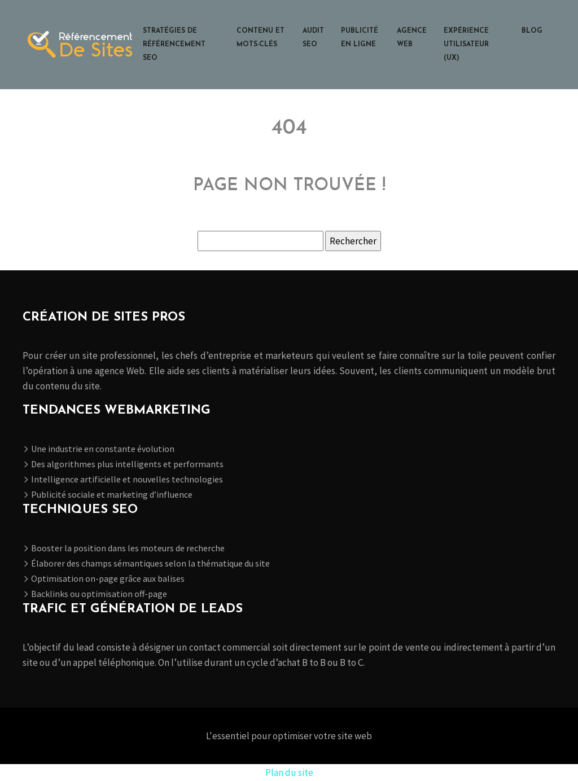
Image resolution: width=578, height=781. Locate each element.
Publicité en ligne (359, 38)
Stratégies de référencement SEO (174, 45)
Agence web (412, 38)
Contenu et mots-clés (260, 38)
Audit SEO (313, 38)
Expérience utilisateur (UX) (466, 45)
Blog (532, 31)
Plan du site (289, 772)
